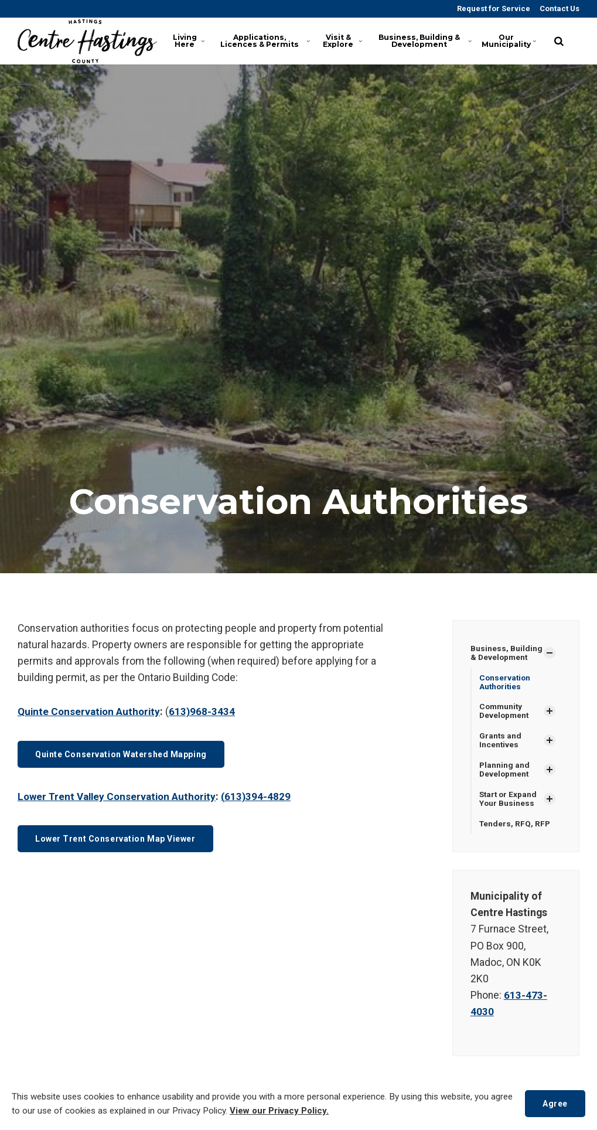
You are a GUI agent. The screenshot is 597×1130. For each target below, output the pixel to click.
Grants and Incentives (500, 742)
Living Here (190, 40)
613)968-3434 (206, 711)
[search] (558, 41)
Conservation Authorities (505, 682)
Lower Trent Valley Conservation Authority (120, 796)
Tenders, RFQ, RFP (515, 826)
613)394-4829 (264, 796)
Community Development (505, 712)
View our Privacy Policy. (304, 1111)
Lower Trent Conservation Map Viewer (120, 839)
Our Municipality (512, 40)
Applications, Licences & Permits (265, 40)
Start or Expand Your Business (509, 801)
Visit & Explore (348, 40)
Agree (554, 1103)
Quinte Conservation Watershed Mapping (126, 754)
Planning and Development (505, 772)
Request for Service (492, 8)
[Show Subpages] (549, 653)
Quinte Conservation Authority (91, 711)
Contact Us (558, 8)
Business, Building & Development (433, 40)
